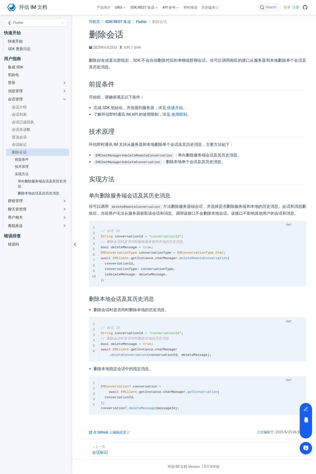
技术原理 (22, 167)
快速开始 (15, 41)
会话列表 (19, 114)
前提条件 (22, 159)
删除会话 (19, 152)
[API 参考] (171, 7)
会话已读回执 (23, 122)
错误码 (13, 244)
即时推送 (191, 7)
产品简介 (104, 7)
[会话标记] (197, 449)
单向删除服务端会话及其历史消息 (42, 183)
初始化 (13, 75)
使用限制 (179, 114)
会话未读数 (21, 129)
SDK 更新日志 (19, 49)
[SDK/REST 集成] (144, 7)
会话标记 (19, 144)
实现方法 (22, 174)
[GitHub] (305, 7)
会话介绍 (19, 107)
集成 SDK (15, 67)
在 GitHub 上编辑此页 (109, 432)
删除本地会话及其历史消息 (38, 193)
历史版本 (210, 7)
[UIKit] (120, 7)
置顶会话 (19, 137)
